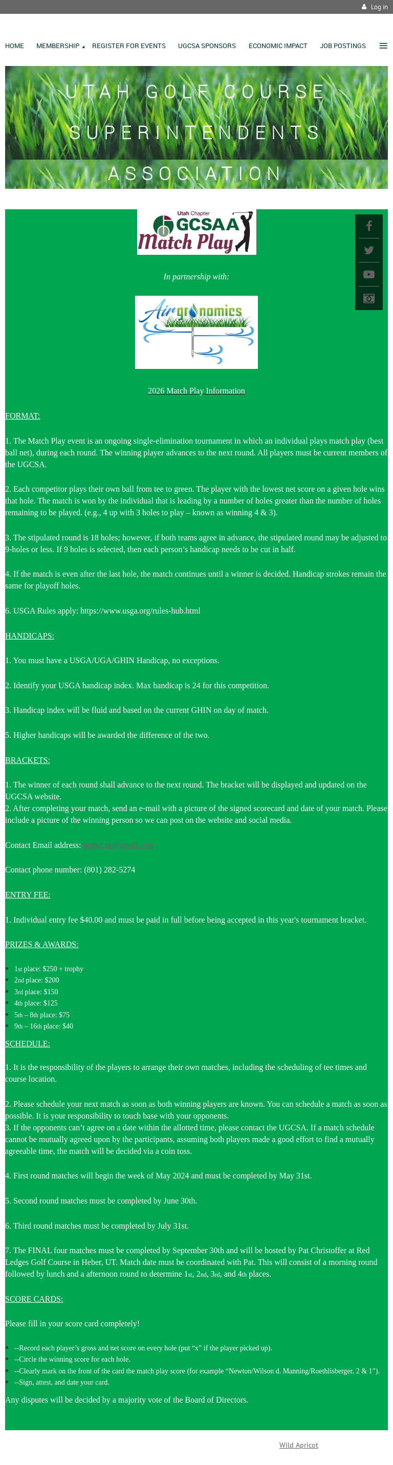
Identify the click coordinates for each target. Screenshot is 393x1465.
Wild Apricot (298, 1445)
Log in (379, 7)
